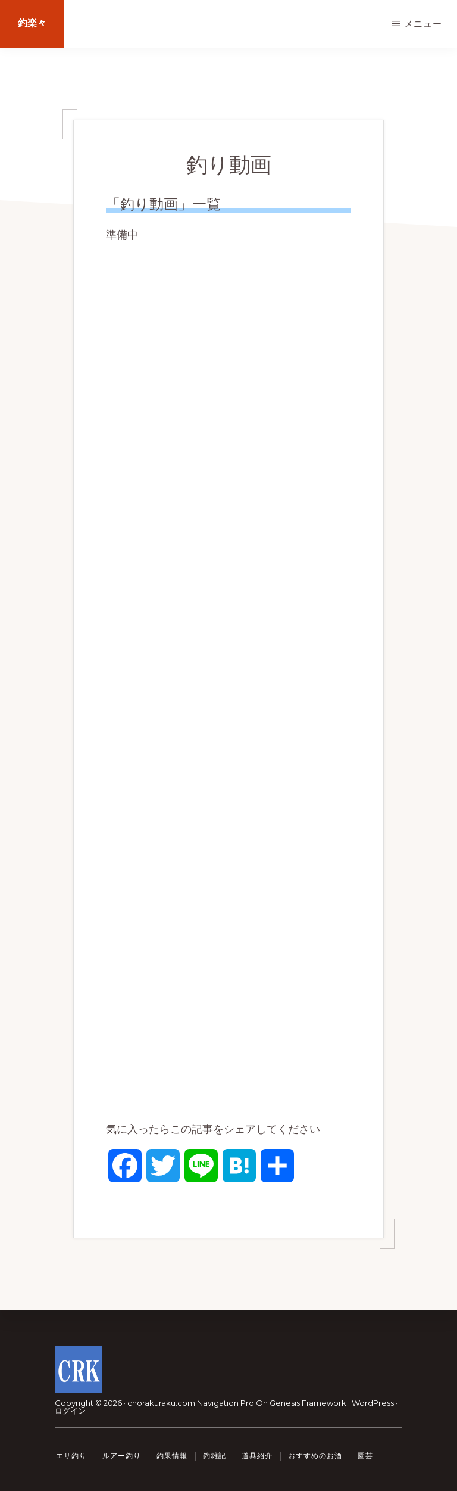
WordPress (373, 1403)
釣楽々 (32, 23)
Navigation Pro (225, 1403)
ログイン (70, 1410)
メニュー (423, 23)
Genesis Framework (308, 1403)
